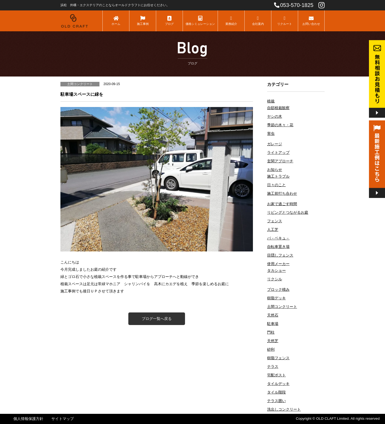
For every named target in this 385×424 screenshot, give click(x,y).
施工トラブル (278, 176)
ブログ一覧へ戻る (157, 318)
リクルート (284, 20)
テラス (272, 367)
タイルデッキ (278, 384)
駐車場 (272, 324)
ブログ (169, 20)
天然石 (272, 315)
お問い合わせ (311, 20)
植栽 (271, 101)
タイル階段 (276, 392)
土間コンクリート (282, 307)
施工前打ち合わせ (282, 194)
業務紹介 (231, 20)
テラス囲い (276, 401)
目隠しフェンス (280, 255)
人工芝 (272, 230)
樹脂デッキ (276, 298)
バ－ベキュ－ (278, 238)
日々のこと (276, 185)
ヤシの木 (274, 116)
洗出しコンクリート (284, 409)
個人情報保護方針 (28, 419)
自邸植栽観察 (278, 108)
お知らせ (274, 170)
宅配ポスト (276, 375)
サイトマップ (62, 419)
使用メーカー (278, 264)
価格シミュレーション (200, 20)
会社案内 (257, 20)
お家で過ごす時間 (282, 204)
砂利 (271, 349)
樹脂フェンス (278, 358)
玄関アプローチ (280, 161)
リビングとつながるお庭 (287, 213)
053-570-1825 (294, 5)
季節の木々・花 (280, 125)
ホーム (115, 20)
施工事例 (142, 20)
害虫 (271, 134)
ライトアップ (278, 153)
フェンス (274, 221)
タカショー (276, 271)
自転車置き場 (278, 247)
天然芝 (272, 341)
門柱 (271, 332)
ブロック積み (278, 290)
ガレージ (274, 144)
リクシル (274, 279)
